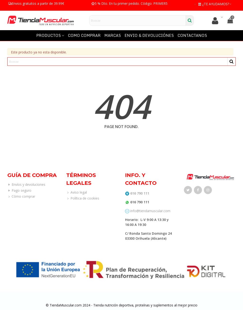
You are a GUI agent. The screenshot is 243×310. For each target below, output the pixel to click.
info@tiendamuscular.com (149, 211)
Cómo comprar (21, 196)
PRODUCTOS (48, 35)
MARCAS (112, 35)
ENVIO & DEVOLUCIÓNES (149, 35)
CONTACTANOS (192, 35)
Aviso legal (76, 192)
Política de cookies (82, 198)
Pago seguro (19, 190)
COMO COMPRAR (84, 35)
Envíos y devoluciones (26, 184)
